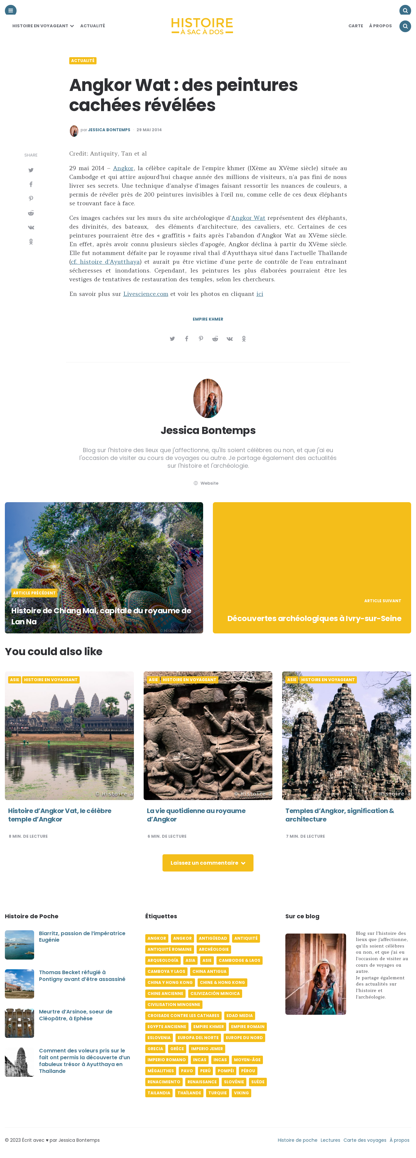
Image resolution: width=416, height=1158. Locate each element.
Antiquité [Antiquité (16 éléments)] (246, 938)
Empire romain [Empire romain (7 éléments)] (248, 1026)
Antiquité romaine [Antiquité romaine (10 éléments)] (170, 949)
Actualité (92, 26)
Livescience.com (145, 294)
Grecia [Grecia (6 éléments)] (155, 1048)
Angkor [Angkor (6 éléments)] (157, 938)
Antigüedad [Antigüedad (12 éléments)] (213, 938)
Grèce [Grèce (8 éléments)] (177, 1048)
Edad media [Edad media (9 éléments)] (240, 1015)
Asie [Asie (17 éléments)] (207, 960)
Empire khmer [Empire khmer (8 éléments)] (208, 1026)
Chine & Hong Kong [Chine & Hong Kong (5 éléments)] (222, 982)
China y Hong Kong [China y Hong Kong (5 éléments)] (170, 982)
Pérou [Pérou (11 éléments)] (248, 1071)
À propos (400, 1140)
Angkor (123, 168)
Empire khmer (208, 319)
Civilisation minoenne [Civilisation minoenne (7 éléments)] (174, 1004)
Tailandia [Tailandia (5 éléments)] (159, 1093)
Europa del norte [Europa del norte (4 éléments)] (198, 1037)
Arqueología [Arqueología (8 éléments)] (163, 960)
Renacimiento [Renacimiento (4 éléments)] (164, 1082)
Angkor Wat (248, 218)
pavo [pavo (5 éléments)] (187, 1071)
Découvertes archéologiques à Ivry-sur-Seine (316, 612)
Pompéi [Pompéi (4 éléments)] (226, 1071)
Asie (14, 680)
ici (259, 294)
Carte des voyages (365, 1140)
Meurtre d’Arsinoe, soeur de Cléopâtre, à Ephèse (75, 1015)
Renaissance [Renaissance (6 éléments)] (202, 1082)
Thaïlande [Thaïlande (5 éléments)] (189, 1093)
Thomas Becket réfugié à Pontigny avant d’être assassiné (82, 976)
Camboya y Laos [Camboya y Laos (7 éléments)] (166, 971)
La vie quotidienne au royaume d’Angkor (196, 815)
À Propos (380, 26)
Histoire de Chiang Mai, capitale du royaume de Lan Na (85, 615)
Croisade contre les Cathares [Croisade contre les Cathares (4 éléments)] (183, 1015)
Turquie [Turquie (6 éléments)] (217, 1093)
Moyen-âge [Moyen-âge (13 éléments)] (247, 1060)
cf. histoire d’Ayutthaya (105, 261)
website (205, 483)
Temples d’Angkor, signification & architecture (339, 815)
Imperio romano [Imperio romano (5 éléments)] (167, 1060)
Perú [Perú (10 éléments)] (205, 1071)
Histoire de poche (298, 1140)
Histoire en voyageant (40, 26)
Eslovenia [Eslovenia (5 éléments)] (159, 1037)
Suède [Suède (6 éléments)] (258, 1082)
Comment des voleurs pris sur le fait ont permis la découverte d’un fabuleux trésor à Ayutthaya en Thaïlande (84, 1061)
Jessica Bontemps (109, 130)
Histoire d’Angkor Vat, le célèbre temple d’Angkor (59, 815)
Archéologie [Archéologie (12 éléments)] (214, 949)
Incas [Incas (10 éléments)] (199, 1060)
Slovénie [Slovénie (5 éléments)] (234, 1082)
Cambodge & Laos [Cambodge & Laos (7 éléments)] (239, 960)
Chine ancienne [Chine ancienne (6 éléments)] (165, 993)
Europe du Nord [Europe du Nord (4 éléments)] (244, 1037)
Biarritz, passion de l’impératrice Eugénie (82, 937)
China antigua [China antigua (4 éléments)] (209, 971)
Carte (355, 26)
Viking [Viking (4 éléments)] (241, 1093)
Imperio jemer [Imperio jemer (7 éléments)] (207, 1048)
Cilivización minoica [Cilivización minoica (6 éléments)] (215, 993)
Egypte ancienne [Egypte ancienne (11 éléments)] (167, 1026)
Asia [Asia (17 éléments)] (190, 960)
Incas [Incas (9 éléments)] (220, 1060)
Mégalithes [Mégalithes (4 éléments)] (161, 1071)
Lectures (330, 1140)
